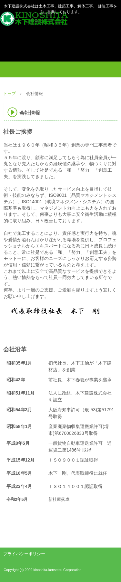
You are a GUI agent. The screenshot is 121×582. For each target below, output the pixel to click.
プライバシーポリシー (24, 553)
